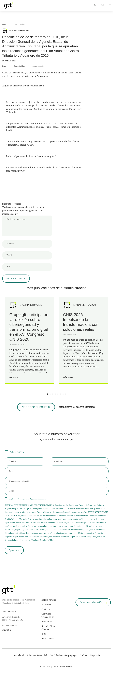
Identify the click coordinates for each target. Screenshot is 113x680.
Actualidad (46, 627)
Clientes (45, 635)
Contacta (45, 614)
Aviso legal (18, 661)
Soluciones (46, 610)
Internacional (47, 644)
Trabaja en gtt (47, 622)
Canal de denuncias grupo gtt (63, 661)
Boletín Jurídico (19, 24)
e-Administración (38, 66)
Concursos (46, 619)
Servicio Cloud (48, 631)
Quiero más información (94, 608)
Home (4, 24)
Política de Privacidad (37, 661)
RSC (43, 639)
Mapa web (95, 661)
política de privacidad (23, 503)
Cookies (83, 661)
